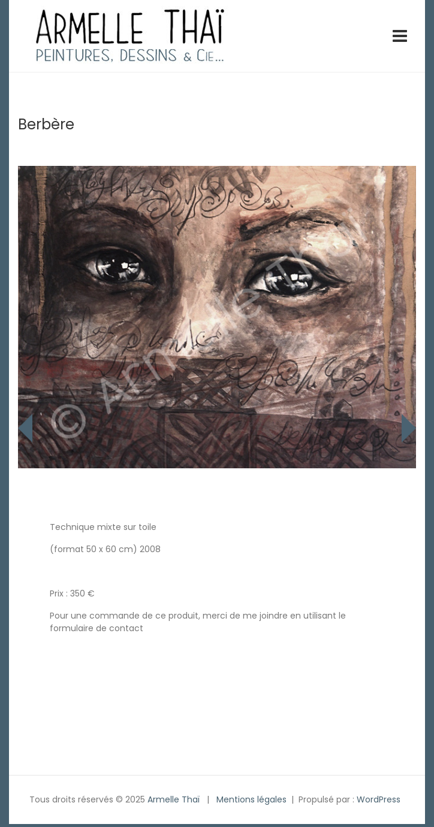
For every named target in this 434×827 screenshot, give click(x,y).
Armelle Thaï (173, 799)
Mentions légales (251, 799)
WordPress (378, 799)
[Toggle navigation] (400, 36)
